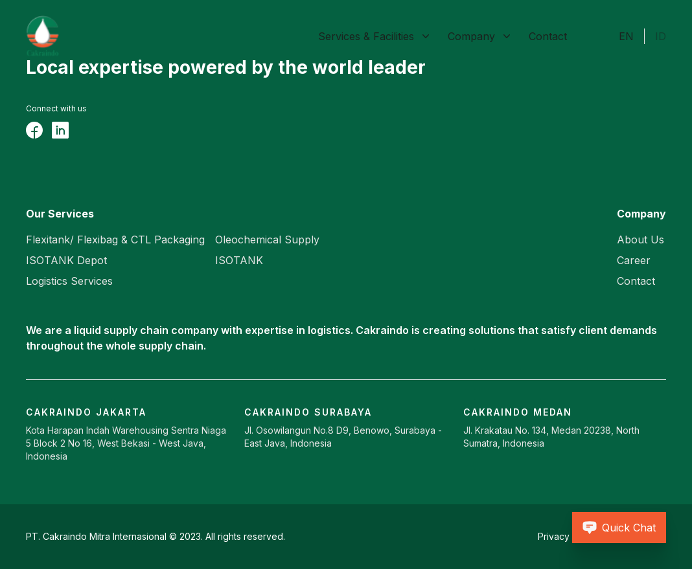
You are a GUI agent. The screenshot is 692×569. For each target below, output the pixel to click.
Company (471, 36)
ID (660, 36)
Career (634, 260)
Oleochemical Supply (267, 239)
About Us (640, 239)
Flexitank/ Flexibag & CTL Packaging (115, 239)
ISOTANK (239, 260)
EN (626, 36)
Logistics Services (69, 280)
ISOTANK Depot (66, 260)
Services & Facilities (366, 36)
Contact (548, 36)
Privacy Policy (568, 536)
